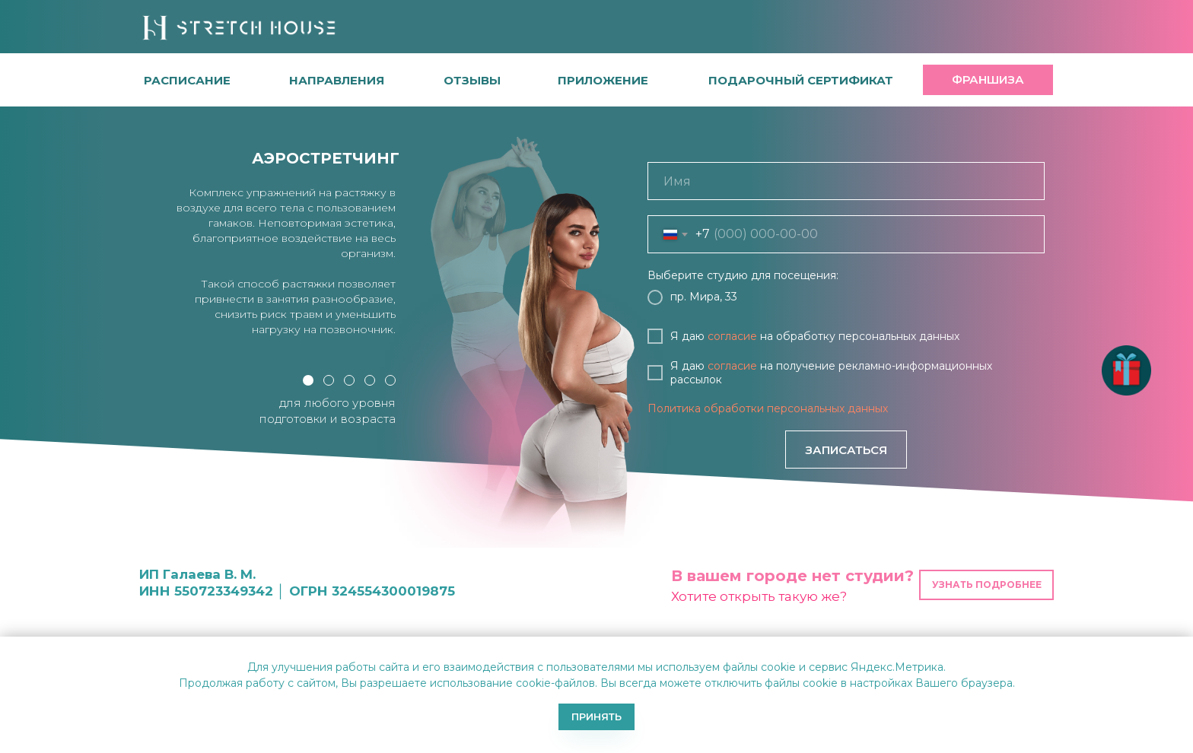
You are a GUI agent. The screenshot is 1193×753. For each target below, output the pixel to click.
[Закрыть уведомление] (1181, 648)
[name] (846, 181)
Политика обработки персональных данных (767, 408)
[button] (472, 80)
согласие (732, 336)
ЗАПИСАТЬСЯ (846, 450)
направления (336, 80)
